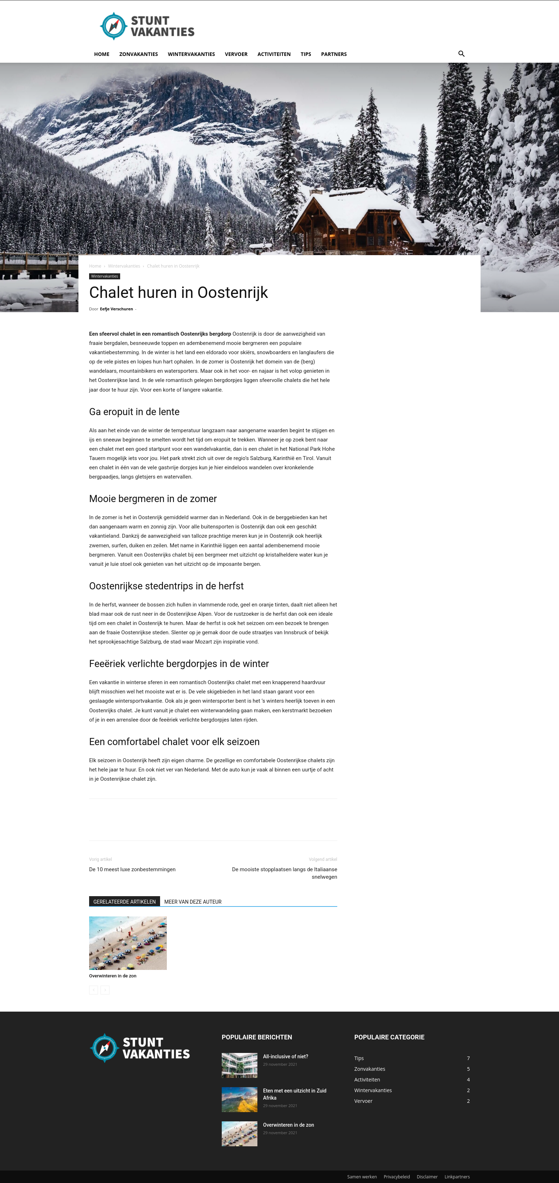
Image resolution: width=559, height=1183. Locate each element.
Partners (334, 54)
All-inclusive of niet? (285, 1056)
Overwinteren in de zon (113, 975)
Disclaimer (427, 1177)
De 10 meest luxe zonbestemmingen (132, 869)
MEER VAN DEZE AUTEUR (192, 902)
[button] (461, 54)
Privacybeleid (397, 1177)
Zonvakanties (138, 54)
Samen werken (362, 1177)
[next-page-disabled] (105, 990)
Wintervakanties (191, 54)
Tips (306, 54)
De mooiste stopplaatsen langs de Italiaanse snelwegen (284, 873)
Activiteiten (274, 54)
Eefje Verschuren (116, 308)
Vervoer (236, 54)
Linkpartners (457, 1177)
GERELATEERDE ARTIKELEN (124, 902)
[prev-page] (93, 990)
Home (101, 54)
